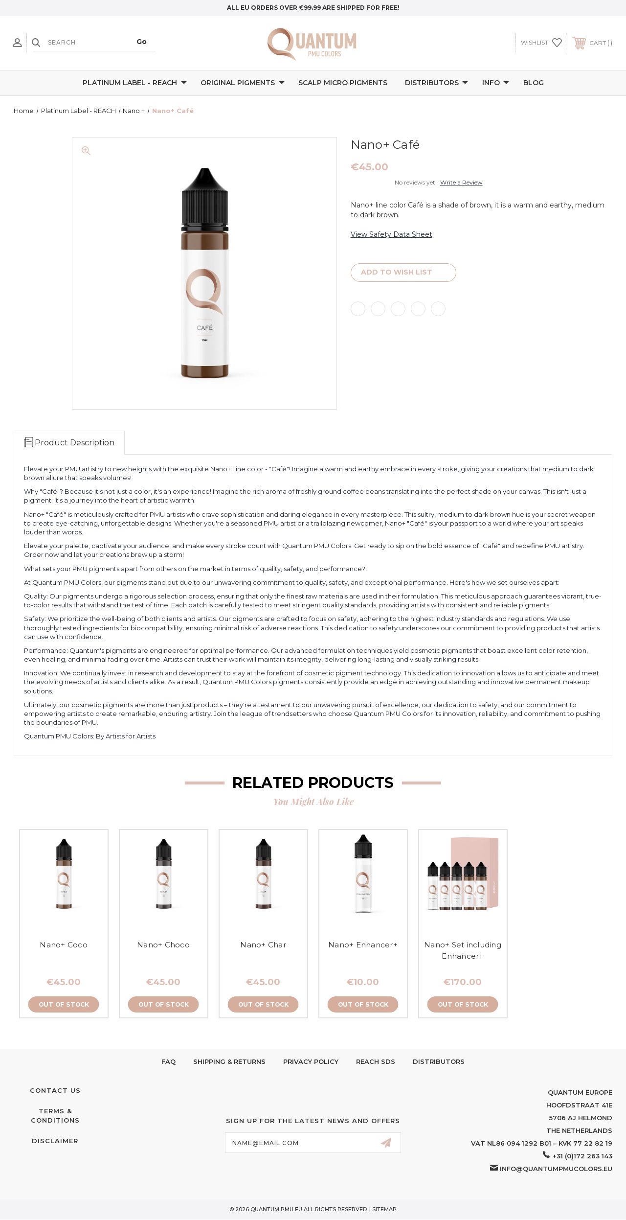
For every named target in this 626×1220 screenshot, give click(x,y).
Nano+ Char (263, 944)
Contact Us (55, 1091)
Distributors (436, 83)
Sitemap (384, 1209)
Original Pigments (243, 83)
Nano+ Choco (163, 944)
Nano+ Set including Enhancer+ (462, 950)
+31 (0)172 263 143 (582, 1156)
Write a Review (461, 182)
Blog (533, 82)
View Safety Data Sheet (391, 234)
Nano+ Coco (64, 944)
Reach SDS (375, 1062)
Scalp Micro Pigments (342, 82)
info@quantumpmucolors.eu (556, 1169)
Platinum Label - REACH (135, 83)
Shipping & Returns (229, 1062)
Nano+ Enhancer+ (363, 944)
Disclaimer (55, 1141)
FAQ (168, 1062)
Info (495, 83)
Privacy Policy (310, 1062)
